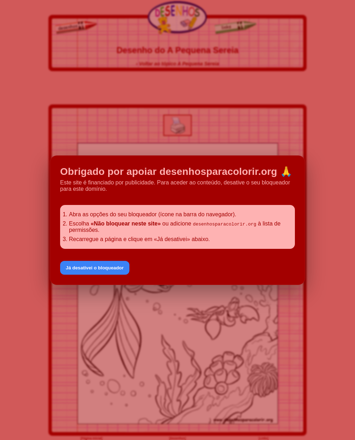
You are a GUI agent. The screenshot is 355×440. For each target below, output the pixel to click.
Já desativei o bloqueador (95, 267)
